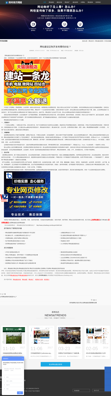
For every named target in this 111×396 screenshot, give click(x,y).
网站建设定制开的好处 (58, 268)
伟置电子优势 (39, 279)
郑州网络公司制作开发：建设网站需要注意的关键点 (75, 260)
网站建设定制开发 (24, 268)
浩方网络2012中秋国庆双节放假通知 (15, 257)
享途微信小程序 (65, 241)
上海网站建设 (95, 220)
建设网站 (37, 268)
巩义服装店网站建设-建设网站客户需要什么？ (74, 235)
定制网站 (43, 268)
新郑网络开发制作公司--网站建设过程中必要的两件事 (20, 263)
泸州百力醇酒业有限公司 (12, 252)
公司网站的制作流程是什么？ (28, 295)
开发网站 (48, 268)
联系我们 (46, 279)
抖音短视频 (108, 41)
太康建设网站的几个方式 (68, 232)
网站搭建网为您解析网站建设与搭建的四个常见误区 (20, 232)
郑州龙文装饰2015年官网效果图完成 (71, 255)
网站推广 (31, 279)
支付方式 (96, 385)
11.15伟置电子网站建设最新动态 (70, 243)
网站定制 (16, 268)
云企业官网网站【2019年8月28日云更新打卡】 (74, 257)
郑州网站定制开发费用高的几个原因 (71, 238)
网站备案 (24, 279)
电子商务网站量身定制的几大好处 (15, 241)
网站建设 (10, 268)
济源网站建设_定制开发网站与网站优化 (16, 238)
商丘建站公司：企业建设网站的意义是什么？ (18, 235)
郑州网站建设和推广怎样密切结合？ (15, 243)
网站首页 (91, 41)
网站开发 (32, 268)
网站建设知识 (14, 275)
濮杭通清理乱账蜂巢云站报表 (69, 252)
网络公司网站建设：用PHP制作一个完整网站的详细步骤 (21, 255)
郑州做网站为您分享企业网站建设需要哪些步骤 (83, 295)
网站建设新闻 (99, 41)
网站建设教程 (23, 275)
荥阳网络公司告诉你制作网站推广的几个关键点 (19, 260)
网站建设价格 (17, 279)
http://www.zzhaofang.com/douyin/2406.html (49, 225)
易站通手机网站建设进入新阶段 (70, 263)
